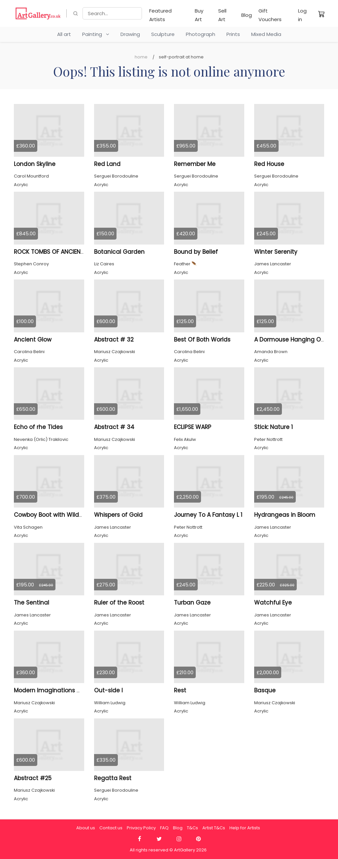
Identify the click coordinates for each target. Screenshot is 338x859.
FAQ (164, 828)
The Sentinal (31, 603)
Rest (180, 690)
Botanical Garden (119, 252)
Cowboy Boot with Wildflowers (56, 515)
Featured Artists (160, 15)
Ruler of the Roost (119, 603)
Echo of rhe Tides (38, 427)
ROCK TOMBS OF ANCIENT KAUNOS (61, 252)
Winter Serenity (275, 252)
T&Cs (192, 828)
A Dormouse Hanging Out (290, 340)
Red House (269, 164)
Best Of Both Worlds (202, 340)
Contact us (110, 828)
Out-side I (108, 690)
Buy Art (199, 15)
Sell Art (222, 15)
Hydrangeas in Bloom (284, 515)
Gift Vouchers (270, 15)
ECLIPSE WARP (192, 427)
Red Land (107, 164)
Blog (246, 15)
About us (85, 828)
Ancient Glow (32, 340)
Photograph (200, 34)
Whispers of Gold (118, 515)
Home (141, 57)
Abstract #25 (32, 778)
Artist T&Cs (213, 828)
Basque (265, 690)
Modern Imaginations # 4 (50, 690)
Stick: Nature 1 (273, 427)
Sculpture (163, 34)
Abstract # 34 (114, 427)
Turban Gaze (192, 603)
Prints (233, 34)
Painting (95, 34)
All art (64, 34)
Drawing (130, 34)
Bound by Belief (196, 252)
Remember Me (195, 164)
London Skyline (34, 164)
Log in (302, 15)
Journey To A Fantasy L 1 (208, 515)
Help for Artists (244, 828)
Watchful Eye (273, 603)
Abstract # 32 (114, 340)
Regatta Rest (112, 778)
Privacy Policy (141, 828)
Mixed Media (266, 34)
